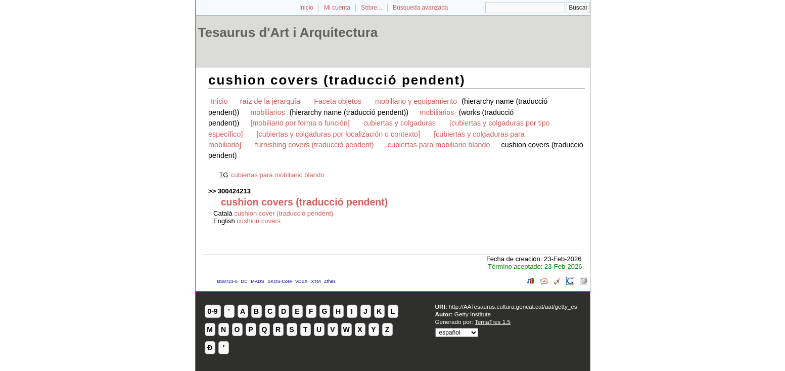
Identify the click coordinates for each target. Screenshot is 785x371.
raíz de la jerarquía (270, 101)
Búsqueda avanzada (420, 7)
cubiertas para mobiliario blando (439, 145)
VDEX (301, 281)
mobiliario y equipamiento (416, 101)
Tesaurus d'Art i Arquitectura (288, 32)
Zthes (330, 281)
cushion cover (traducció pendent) (283, 213)
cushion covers (259, 221)
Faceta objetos (337, 101)
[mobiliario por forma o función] (299, 123)
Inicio (306, 7)
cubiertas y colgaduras (399, 123)
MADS (257, 281)
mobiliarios (267, 112)
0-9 (212, 311)
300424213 (234, 191)
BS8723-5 (227, 281)
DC (244, 281)
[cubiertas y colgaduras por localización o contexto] (338, 134)
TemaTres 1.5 (493, 321)
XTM (315, 281)
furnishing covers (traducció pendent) (314, 145)
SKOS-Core (279, 281)
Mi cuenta (337, 7)
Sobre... (371, 7)
